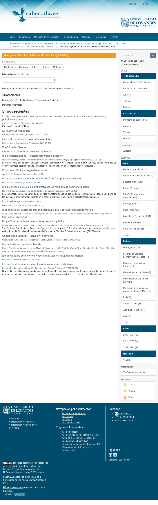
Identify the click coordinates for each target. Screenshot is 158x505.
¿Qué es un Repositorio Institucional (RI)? (81, 444)
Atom (128, 397)
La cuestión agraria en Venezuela (21, 201)
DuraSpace (8, 491)
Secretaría (14, 428)
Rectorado (14, 418)
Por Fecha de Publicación (74, 413)
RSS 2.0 (129, 391)
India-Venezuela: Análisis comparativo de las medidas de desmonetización (45, 186)
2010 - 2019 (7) (130, 341)
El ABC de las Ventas (14, 147)
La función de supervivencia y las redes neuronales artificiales (38, 264)
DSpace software (14, 487)
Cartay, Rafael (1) (131, 203)
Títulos (46, 67)
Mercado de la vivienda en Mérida (21, 244)
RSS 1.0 (129, 384)
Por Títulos (67, 419)
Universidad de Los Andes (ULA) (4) (135, 280)
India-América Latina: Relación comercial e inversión (32, 155)
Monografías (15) (131, 247)
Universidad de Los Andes (15, 480)
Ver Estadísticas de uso (134, 372)
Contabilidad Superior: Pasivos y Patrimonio (27, 235)
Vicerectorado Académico (21, 422)
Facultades (120, 43)
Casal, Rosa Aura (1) (132, 210)
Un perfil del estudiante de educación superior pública (33, 221)
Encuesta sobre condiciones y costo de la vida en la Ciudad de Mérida (42, 255)
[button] (134, 4)
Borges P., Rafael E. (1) (134, 188)
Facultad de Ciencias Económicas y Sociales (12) (136, 255)
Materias (57, 67)
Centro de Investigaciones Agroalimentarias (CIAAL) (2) (137, 289)
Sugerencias (125, 460)
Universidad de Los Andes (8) (137, 272)
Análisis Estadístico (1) (134, 310)
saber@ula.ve (124, 413)
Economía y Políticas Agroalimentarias (24, 170)
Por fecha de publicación (16, 67)
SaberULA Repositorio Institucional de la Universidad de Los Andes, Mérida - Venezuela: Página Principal (62, 43)
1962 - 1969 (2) (130, 347)
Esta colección (129, 64)
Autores (35, 67)
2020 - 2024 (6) (130, 335)
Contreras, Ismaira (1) (133, 229)
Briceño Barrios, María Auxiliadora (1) (133, 196)
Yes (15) (127, 360)
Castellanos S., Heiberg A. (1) (137, 216)
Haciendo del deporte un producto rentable (27, 139)
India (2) (127, 297)
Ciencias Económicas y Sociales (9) (134, 264)
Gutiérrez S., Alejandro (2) (135, 169)
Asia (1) (127, 316)
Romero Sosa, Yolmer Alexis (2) (138, 175)
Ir (54, 80)
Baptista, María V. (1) (133, 182)
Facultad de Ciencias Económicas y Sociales (34, 46)
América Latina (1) (132, 303)
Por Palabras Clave (71, 422)
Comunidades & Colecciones (136, 82)
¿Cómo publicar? (70, 432)
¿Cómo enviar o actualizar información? (81, 435)
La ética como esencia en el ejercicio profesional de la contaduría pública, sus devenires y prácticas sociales (54, 118)
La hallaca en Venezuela (16, 130)
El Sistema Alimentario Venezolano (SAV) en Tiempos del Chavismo (41, 178)
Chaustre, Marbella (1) (133, 222)
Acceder (127, 151)
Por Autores (67, 416)
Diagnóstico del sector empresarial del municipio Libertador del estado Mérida (47, 209)
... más (126, 235)
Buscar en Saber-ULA (132, 61)
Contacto (113, 460)
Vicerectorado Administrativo (23, 425)
